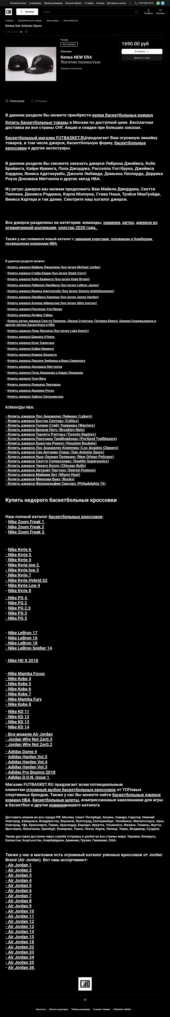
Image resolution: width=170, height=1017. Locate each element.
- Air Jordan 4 (18, 880)
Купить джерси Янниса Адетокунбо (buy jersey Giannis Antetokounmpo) (60, 291)
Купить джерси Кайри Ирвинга (30, 349)
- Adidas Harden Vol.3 (26, 766)
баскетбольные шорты (55, 799)
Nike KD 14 (18, 726)
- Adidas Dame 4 (21, 751)
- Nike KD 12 (17, 716)
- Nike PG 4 (16, 597)
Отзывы (100, 3)
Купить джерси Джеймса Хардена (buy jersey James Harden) (53, 297)
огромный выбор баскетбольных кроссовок (71, 789)
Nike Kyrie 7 (19, 575)
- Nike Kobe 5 (18, 683)
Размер (64, 40)
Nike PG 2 (17, 602)
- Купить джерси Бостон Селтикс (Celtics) (42, 421)
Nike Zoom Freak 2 (25, 526)
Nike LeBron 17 (22, 632)
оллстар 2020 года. (78, 227)
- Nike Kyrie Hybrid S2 (26, 580)
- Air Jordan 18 (19, 941)
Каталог (27, 11)
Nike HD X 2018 (22, 660)
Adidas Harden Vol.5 (27, 756)
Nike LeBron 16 (22, 637)
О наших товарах (101, 1009)
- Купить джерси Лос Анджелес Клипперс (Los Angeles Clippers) (61, 448)
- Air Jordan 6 (18, 890)
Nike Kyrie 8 (19, 590)
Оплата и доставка (58, 1009)
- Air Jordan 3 (18, 875)
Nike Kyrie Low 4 (24, 585)
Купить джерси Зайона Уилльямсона (35, 396)
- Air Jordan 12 (19, 921)
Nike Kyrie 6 (20, 549)
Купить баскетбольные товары (36, 122)
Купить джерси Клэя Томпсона (30, 343)
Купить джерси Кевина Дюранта (32, 355)
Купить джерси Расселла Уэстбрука (34, 309)
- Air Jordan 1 (18, 864)
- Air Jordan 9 (18, 905)
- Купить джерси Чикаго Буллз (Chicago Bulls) (45, 465)
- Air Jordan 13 (19, 926)
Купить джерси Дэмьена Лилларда (34, 384)
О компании (35, 3)
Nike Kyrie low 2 (24, 564)
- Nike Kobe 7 (18, 693)
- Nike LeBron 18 (21, 642)
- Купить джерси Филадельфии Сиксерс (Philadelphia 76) (55, 483)
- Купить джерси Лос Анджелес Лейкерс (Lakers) (48, 416)
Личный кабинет (73, 3)
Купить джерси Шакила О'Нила (31, 337)
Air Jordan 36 (21, 967)
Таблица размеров (53, 3)
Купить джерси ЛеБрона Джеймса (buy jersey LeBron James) (53, 285)
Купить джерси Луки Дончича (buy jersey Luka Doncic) (48, 331)
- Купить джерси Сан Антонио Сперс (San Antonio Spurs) (54, 452)
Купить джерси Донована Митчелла (34, 367)
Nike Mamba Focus (26, 673)
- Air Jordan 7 (18, 895)
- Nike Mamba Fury (23, 699)
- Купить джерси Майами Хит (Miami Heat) (42, 474)
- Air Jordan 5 (18, 885)
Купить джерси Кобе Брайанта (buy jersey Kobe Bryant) (48, 279)
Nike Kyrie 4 (19, 559)
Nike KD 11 (18, 711)
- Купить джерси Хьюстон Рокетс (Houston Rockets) (51, 443)
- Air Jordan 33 (19, 952)
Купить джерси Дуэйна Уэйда (30, 315)
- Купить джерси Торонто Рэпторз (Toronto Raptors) (50, 434)
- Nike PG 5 (16, 618)
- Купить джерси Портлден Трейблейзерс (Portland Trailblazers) (61, 439)
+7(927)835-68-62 (144, 3)
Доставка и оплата (116, 3)
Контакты (41, 1009)
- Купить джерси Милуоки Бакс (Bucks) (40, 479)
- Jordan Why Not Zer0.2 (28, 744)
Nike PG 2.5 (19, 608)
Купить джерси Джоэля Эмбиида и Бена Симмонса (46, 361)
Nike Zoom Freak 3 (26, 531)
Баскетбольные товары (30, 20)
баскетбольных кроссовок (76, 516)
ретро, (128, 222)
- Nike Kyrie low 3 (22, 569)
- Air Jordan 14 (19, 931)
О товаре (89, 3)
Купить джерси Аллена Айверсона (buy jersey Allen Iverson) (52, 303)
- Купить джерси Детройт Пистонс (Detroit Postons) (50, 470)
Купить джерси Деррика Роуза (30, 390)
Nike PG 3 (17, 613)
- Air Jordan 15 (19, 936)
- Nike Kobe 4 (18, 678)
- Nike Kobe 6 (18, 688)
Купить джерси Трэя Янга (26, 378)
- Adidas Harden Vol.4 (26, 761)
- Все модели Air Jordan (29, 734)
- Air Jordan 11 (19, 916)
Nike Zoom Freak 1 (26, 521)
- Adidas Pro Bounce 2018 (30, 772)
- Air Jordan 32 (19, 946)
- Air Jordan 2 (18, 870)
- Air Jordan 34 (19, 957)
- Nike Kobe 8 (18, 704)
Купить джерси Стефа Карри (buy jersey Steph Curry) (46, 273)
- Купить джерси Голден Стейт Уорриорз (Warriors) (50, 425)
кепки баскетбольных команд (122, 115)
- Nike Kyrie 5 (18, 554)
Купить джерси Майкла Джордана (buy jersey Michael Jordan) (53, 267)
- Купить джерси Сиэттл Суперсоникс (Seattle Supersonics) (57, 461)
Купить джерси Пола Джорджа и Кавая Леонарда (45, 373)
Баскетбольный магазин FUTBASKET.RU (45, 137)
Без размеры (69, 44)
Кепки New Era (70, 20)
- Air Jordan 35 (19, 962)
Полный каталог (18, 3)
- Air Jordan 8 (18, 900)
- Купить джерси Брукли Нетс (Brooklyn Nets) (45, 430)
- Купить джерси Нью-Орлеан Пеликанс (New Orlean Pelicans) (59, 457)
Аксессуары (53, 20)
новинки (111, 222)
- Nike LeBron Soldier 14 (28, 648)
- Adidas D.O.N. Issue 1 (27, 777)
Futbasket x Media (122, 1009)
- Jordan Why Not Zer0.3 (28, 739)
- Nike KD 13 (17, 721)
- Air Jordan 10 (19, 911)
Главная (9, 20)
